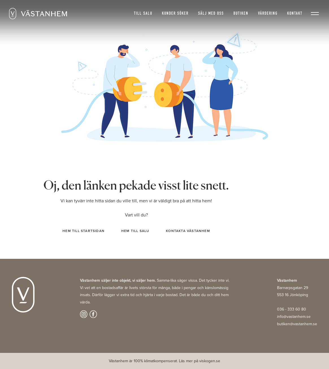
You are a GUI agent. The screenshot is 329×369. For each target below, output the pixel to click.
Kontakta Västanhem (188, 230)
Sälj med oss (211, 14)
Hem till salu (135, 230)
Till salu (143, 14)
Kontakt (294, 14)
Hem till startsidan (83, 230)
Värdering (268, 14)
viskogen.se (209, 361)
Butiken (240, 14)
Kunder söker (175, 14)
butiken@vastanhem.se (297, 324)
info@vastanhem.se (294, 317)
